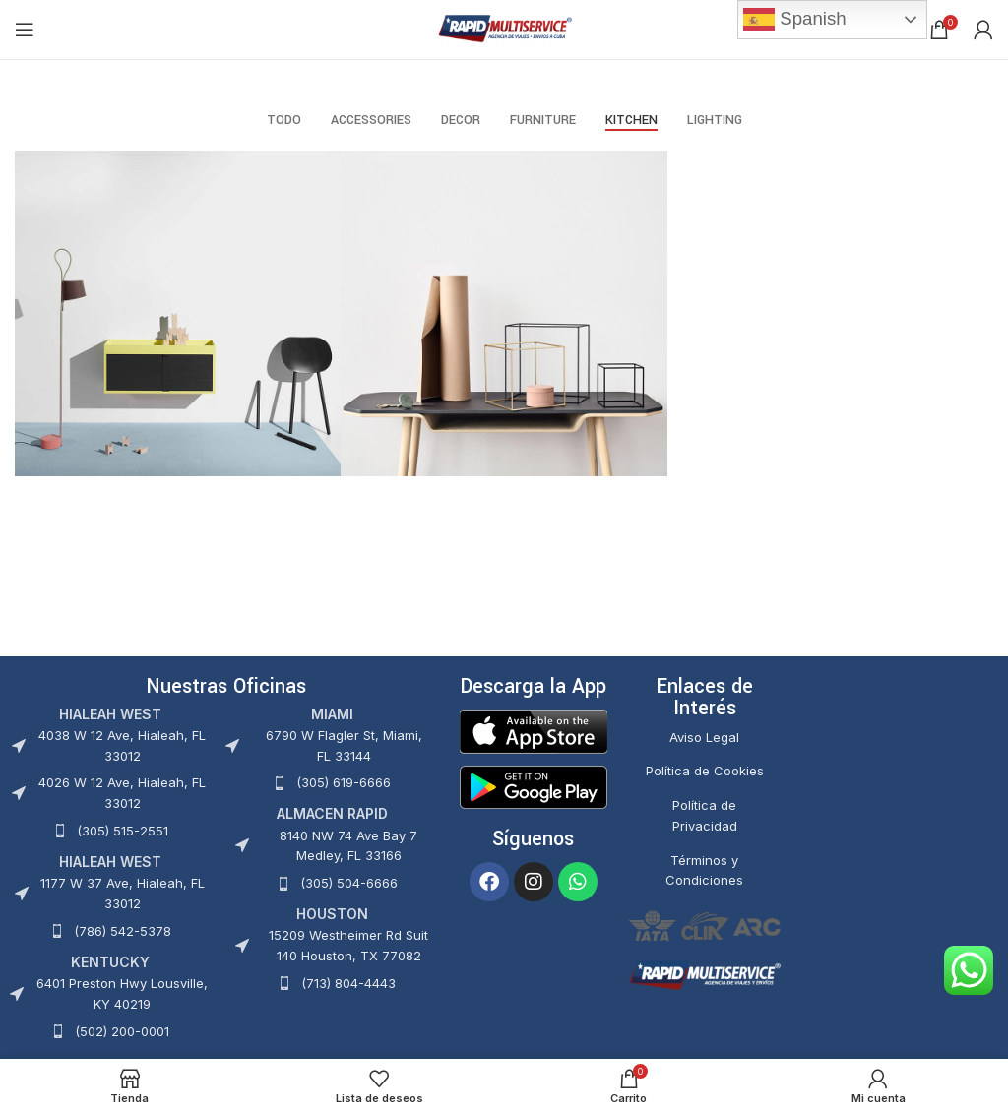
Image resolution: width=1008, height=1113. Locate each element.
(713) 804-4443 (348, 983)
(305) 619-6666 (343, 782)
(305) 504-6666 (349, 883)
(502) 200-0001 (122, 1031)
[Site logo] (504, 28)
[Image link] (533, 729)
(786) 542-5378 (122, 931)
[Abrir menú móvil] (24, 29)
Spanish (795, 19)
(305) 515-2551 (122, 830)
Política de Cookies (705, 770)
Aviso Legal (704, 737)
